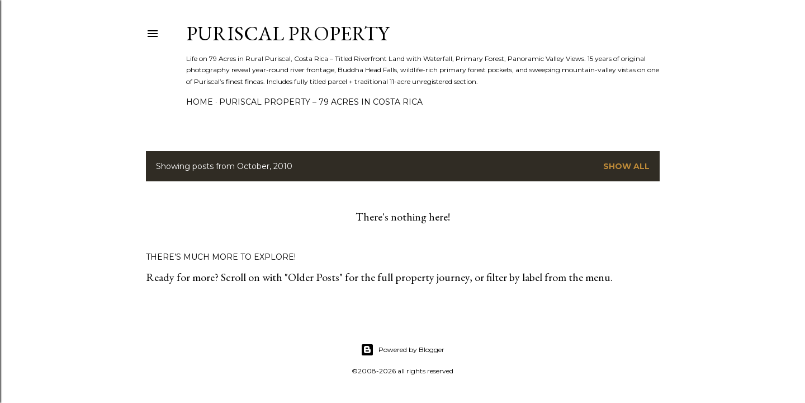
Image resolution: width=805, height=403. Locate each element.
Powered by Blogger (402, 350)
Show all (626, 166)
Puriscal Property (287, 33)
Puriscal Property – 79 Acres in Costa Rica (321, 102)
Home (199, 102)
